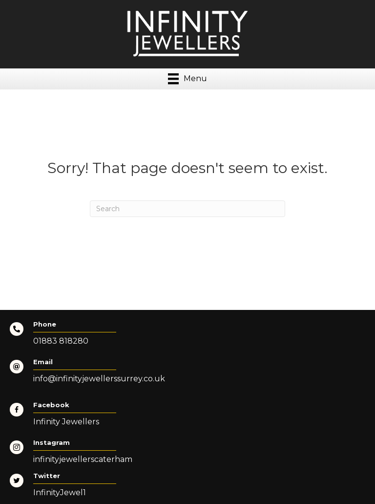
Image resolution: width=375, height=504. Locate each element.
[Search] (187, 208)
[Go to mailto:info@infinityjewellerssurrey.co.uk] (187, 374)
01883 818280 (60, 341)
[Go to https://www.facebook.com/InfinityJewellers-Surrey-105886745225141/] (187, 417)
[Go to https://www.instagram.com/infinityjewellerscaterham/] (187, 454)
